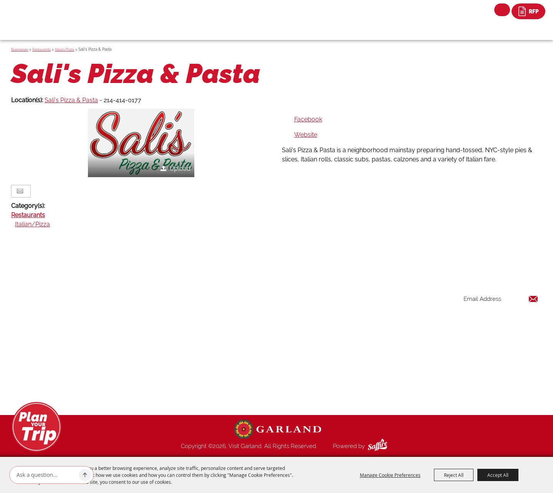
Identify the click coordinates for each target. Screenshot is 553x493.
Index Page (346, 366)
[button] (141, 143)
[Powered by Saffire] (379, 446)
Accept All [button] (497, 475)
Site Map (343, 384)
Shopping (344, 338)
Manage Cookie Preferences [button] (390, 475)
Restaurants (41, 49)
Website (305, 134)
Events (340, 320)
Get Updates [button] (518, 324)
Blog (338, 357)
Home (340, 292)
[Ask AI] (46, 475)
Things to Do (348, 301)
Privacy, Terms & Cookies (364, 393)
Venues (341, 347)
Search (502, 9)
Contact (342, 375)
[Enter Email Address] (501, 299)
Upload (179, 168)
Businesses (19, 49)
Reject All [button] (454, 475)
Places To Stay (351, 310)
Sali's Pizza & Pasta (71, 100)
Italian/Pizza (64, 49)
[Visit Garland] (46, 14)
